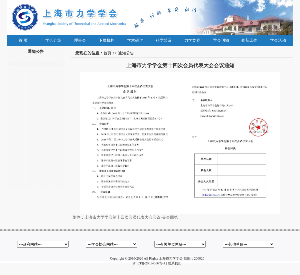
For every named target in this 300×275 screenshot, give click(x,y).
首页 (107, 53)
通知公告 (126, 53)
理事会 (80, 40)
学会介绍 (53, 40)
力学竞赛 (192, 40)
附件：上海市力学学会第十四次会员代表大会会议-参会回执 (125, 217)
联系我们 (174, 263)
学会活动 (278, 40)
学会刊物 (221, 40)
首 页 (23, 40)
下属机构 (107, 40)
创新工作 (249, 40)
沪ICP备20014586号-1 (149, 263)
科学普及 (164, 40)
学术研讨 (135, 40)
